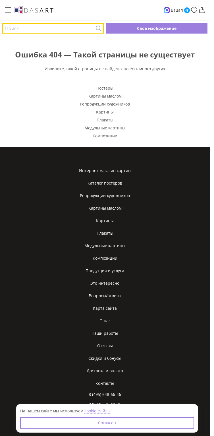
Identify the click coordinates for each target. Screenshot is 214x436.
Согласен (107, 422)
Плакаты (105, 120)
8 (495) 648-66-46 (105, 394)
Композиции (105, 136)
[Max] (167, 10)
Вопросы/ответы (105, 295)
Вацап (177, 10)
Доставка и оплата (105, 370)
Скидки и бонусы (104, 358)
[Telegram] (187, 10)
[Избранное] (194, 10)
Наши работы (105, 333)
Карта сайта (105, 308)
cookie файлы (97, 411)
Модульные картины (104, 128)
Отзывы (105, 345)
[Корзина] (201, 10)
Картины (105, 112)
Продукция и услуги (105, 270)
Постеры (104, 88)
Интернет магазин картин (105, 170)
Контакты (104, 383)
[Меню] (8, 10)
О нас (105, 320)
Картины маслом (105, 96)
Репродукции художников (105, 104)
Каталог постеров (105, 183)
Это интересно (104, 283)
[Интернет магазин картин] (33, 10)
